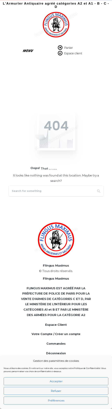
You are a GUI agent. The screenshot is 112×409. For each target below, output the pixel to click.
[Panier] (60, 47)
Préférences (56, 400)
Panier (68, 47)
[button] (28, 50)
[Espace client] (60, 53)
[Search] (51, 191)
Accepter (56, 381)
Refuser (56, 391)
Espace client (73, 53)
